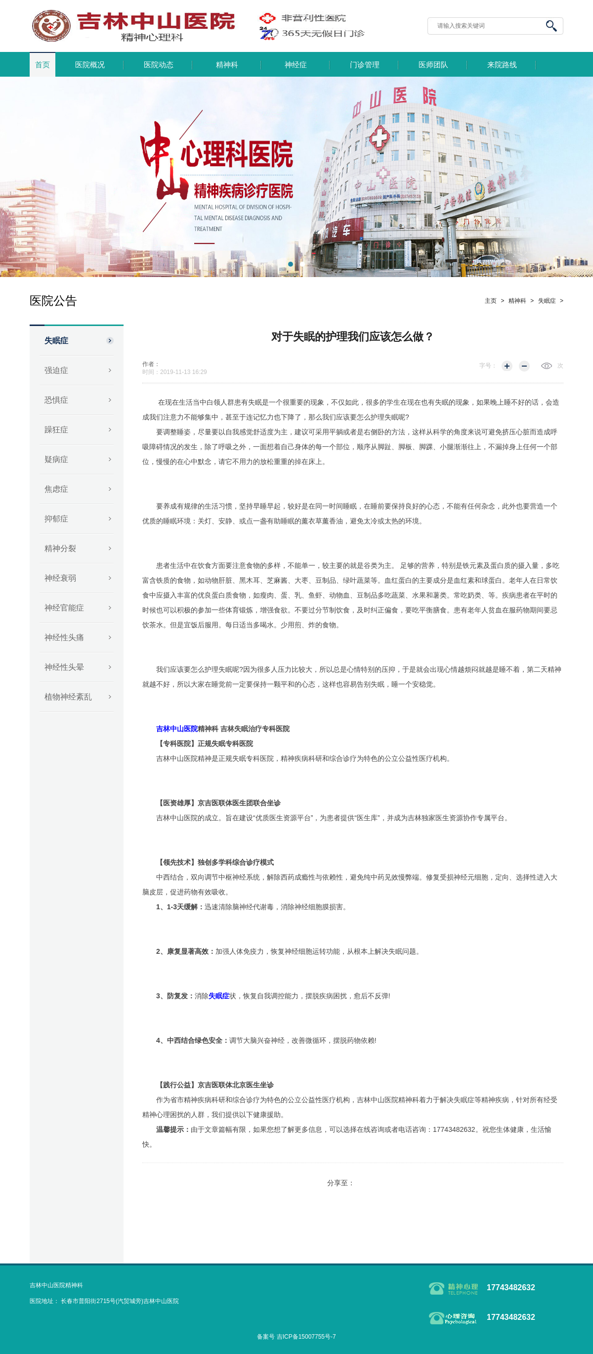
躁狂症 (56, 429)
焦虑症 (56, 489)
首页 (42, 65)
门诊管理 (365, 65)
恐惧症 (56, 400)
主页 (491, 300)
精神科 (227, 65)
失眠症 (56, 340)
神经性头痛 (64, 637)
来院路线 (502, 65)
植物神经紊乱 (68, 697)
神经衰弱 (60, 578)
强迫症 (56, 370)
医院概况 (90, 65)
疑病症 (56, 459)
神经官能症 (64, 608)
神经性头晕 (64, 667)
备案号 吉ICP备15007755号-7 (296, 1336)
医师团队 (433, 65)
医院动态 (158, 65)
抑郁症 (56, 518)
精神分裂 (60, 548)
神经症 (296, 65)
